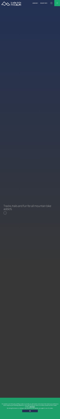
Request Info (43, 3)
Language (35, 3)
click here (32, 406)
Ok (30, 411)
